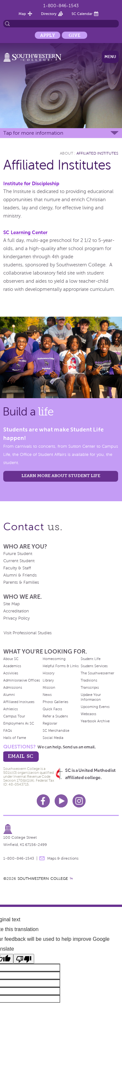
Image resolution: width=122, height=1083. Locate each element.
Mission (49, 687)
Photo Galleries (55, 702)
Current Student (18, 561)
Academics (12, 666)
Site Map (11, 604)
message (42, 858)
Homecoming (54, 659)
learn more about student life (60, 475)
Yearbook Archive (95, 721)
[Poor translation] (23, 959)
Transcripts (90, 687)
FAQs (7, 730)
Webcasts (88, 714)
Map (22, 14)
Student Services (94, 666)
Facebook (43, 800)
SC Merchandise (56, 730)
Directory (49, 14)
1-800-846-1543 (61, 5)
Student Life (91, 659)
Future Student (17, 553)
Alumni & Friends (20, 575)
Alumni (9, 695)
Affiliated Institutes (97, 153)
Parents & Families (21, 582)
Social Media (53, 738)
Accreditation (16, 611)
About (66, 153)
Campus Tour (14, 716)
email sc (20, 756)
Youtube (61, 800)
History (48, 673)
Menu (110, 56)
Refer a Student (55, 716)
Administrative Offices (21, 680)
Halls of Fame (14, 738)
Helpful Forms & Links (61, 666)
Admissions (12, 687)
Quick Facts (52, 709)
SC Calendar (82, 14)
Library (48, 680)
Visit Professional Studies (28, 633)
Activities (10, 673)
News (47, 695)
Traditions (89, 680)
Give (74, 35)
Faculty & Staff (17, 568)
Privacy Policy (16, 618)
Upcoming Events (95, 707)
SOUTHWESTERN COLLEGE (43, 878)
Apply (47, 35)
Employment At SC (18, 723)
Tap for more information (33, 133)
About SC (11, 659)
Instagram (79, 800)
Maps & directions (62, 858)
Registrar (50, 723)
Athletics (10, 709)
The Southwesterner (97, 673)
